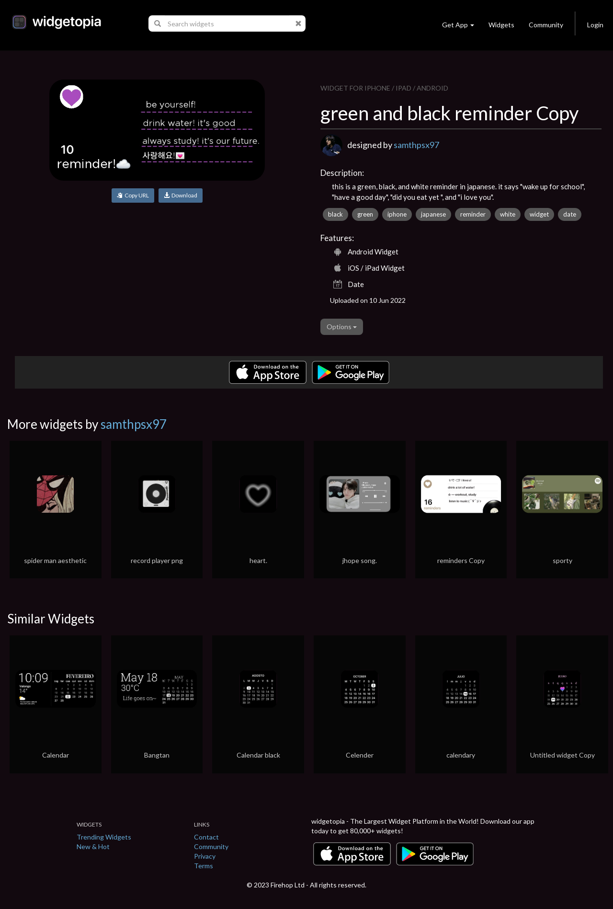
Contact (206, 837)
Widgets (501, 25)
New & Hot (93, 846)
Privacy (205, 856)
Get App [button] (458, 25)
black (335, 214)
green (365, 214)
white (507, 214)
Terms (203, 866)
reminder (473, 214)
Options (342, 326)
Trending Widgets (104, 837)
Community (546, 25)
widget (539, 214)
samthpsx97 (416, 144)
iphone (397, 214)
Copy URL (133, 195)
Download (180, 195)
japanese (433, 214)
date (569, 214)
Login (595, 25)
